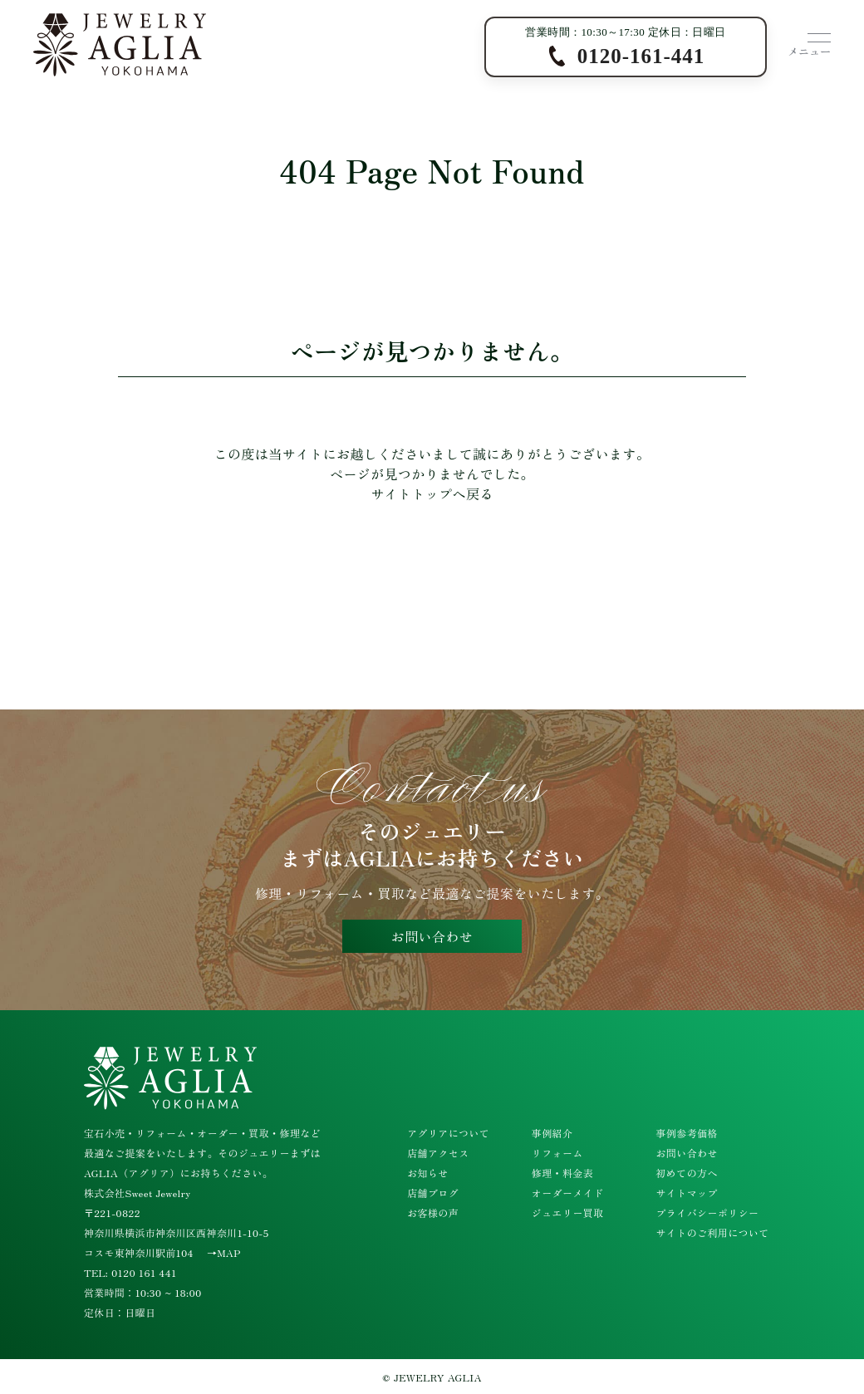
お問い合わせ (432, 936)
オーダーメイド (568, 1192)
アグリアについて (448, 1133)
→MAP (224, 1252)
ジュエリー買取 (568, 1212)
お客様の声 (433, 1212)
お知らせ (428, 1173)
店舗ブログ (433, 1192)
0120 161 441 (144, 1272)
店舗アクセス (438, 1153)
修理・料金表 (562, 1173)
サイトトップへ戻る (432, 493)
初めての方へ (686, 1173)
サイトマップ (686, 1192)
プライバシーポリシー (706, 1212)
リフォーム (557, 1153)
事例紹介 (552, 1133)
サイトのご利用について (711, 1232)
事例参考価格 (686, 1133)
